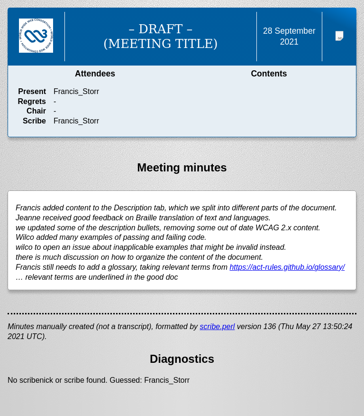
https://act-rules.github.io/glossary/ (287, 267)
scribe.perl (217, 326)
